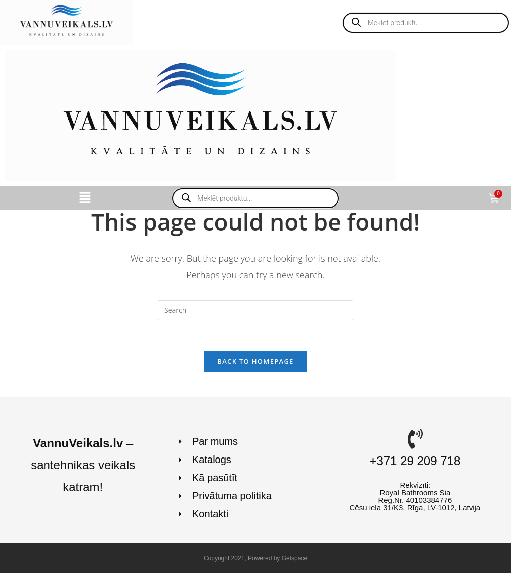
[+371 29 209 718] (415, 439)
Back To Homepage (255, 361)
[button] (85, 198)
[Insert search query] (255, 310)
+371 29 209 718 (414, 461)
